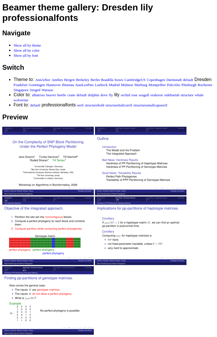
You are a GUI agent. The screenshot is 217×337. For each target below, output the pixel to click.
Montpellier (157, 85)
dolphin (93, 95)
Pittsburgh (188, 85)
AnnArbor (42, 80)
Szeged (35, 90)
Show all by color (27, 50)
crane (71, 95)
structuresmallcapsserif (150, 105)
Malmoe (127, 85)
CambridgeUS (135, 80)
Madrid (114, 85)
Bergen (69, 80)
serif (80, 105)
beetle (61, 95)
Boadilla (107, 80)
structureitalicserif (118, 105)
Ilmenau (68, 85)
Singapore (21, 90)
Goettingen (37, 85)
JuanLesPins (84, 85)
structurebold (94, 105)
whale (199, 95)
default (188, 80)
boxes (119, 80)
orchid (125, 95)
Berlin (95, 80)
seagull (144, 95)
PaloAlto (173, 85)
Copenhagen (156, 80)
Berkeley (82, 80)
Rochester (205, 85)
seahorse (156, 95)
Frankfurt (20, 85)
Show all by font (26, 55)
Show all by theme (27, 45)
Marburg (140, 85)
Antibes (57, 80)
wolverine (21, 100)
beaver (51, 95)
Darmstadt (174, 80)
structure (187, 95)
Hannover (53, 85)
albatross (38, 95)
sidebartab (171, 95)
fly (111, 95)
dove (104, 95)
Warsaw (47, 90)
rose (134, 95)
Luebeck (101, 85)
